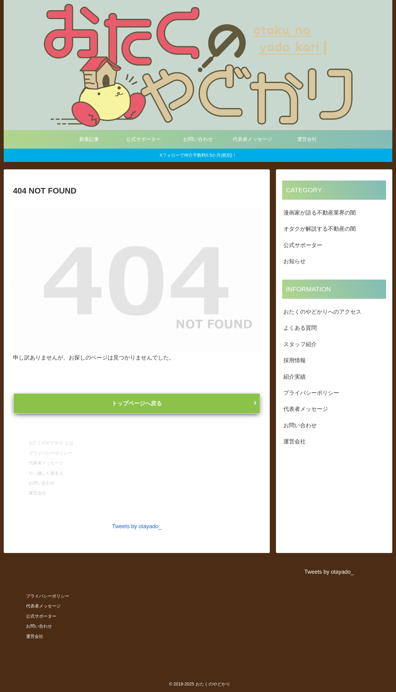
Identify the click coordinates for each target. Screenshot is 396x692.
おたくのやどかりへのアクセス (322, 312)
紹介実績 (294, 377)
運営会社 (37, 492)
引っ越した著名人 (46, 473)
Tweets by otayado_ (136, 526)
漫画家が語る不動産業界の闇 (319, 213)
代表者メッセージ (46, 462)
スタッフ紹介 (300, 344)
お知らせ (294, 261)
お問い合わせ (42, 483)
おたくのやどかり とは (51, 442)
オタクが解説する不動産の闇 (319, 229)
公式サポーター (302, 245)
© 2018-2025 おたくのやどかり (199, 683)
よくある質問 (300, 328)
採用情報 (294, 360)
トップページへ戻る (137, 403)
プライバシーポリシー (50, 452)
